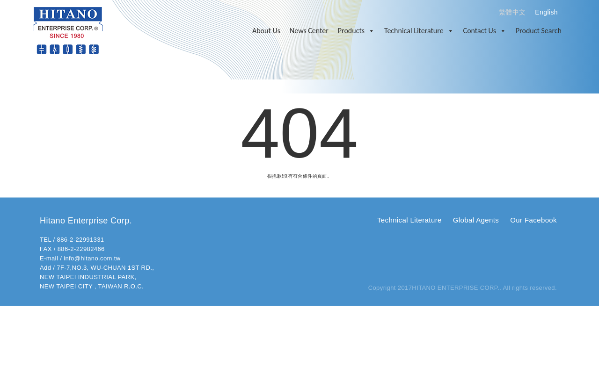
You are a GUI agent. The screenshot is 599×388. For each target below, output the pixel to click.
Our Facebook (533, 220)
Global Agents (476, 220)
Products (356, 31)
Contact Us (484, 31)
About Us (266, 30)
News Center (309, 30)
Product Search (539, 30)
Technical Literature (419, 31)
